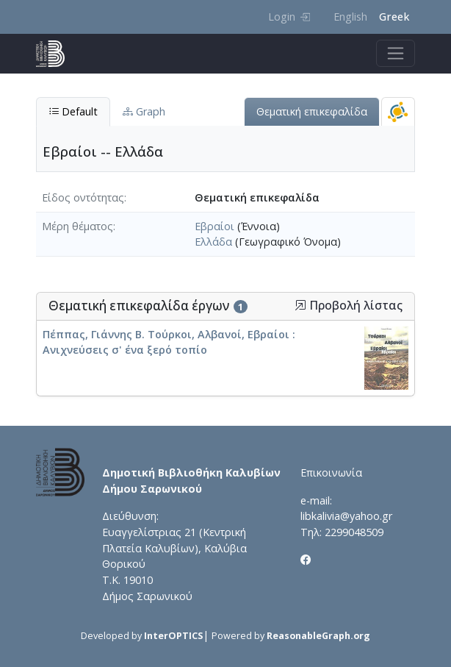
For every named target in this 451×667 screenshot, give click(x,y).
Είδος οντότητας (83, 197)
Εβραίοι (214, 226)
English (350, 17)
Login (289, 17)
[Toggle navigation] (395, 53)
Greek (394, 17)
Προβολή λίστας (349, 306)
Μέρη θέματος (77, 226)
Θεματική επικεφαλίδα (311, 111)
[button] (300, 305)
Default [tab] (73, 111)
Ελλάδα (213, 242)
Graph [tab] (144, 111)
